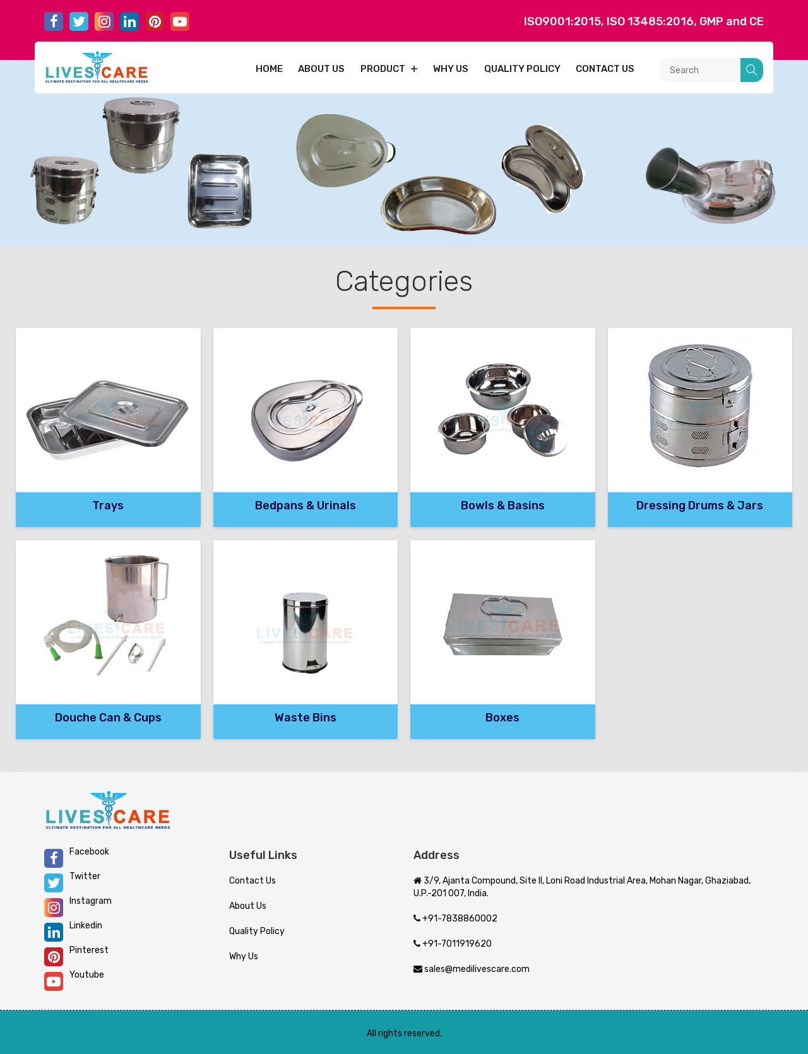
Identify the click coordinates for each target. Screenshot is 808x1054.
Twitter (72, 881)
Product (382, 68)
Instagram (78, 906)
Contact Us (252, 880)
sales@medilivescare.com (471, 969)
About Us (247, 906)
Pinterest (76, 955)
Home (269, 68)
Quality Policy (522, 68)
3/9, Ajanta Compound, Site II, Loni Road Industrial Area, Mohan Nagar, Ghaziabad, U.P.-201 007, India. (582, 887)
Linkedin (73, 931)
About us (321, 68)
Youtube (74, 980)
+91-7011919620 (452, 944)
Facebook (76, 857)
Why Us (450, 68)
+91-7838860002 (455, 918)
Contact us (605, 68)
